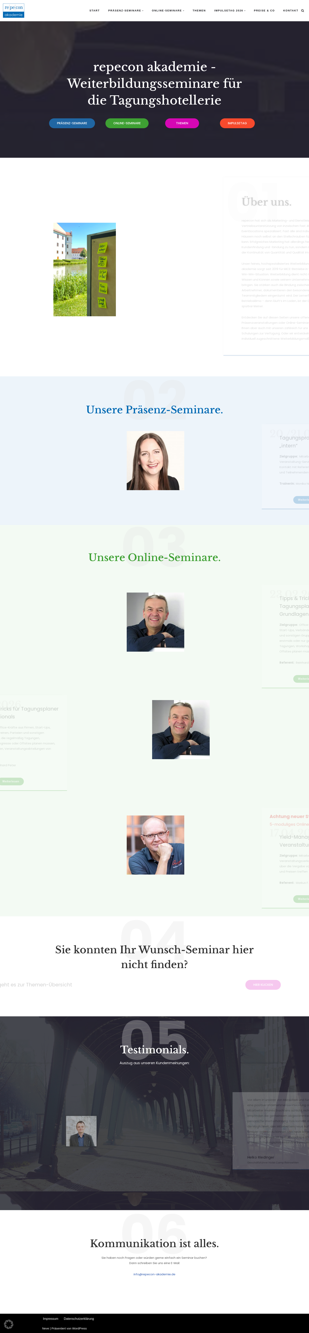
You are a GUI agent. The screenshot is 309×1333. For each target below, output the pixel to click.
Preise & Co (264, 10)
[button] (142, 10)
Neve (45, 1328)
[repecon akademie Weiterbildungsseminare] (13, 11)
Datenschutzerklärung (77, 1318)
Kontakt (290, 10)
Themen (199, 10)
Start (94, 10)
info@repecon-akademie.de (154, 1274)
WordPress (79, 1328)
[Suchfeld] (302, 10)
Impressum (50, 1318)
